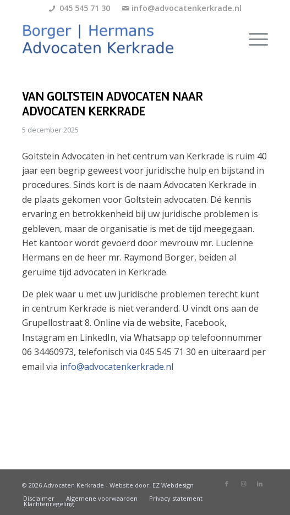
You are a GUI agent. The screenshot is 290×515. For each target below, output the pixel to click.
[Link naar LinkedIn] (259, 483)
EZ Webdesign (173, 485)
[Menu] (253, 39)
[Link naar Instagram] (243, 483)
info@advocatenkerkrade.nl (187, 8)
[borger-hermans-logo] (120, 39)
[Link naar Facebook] (226, 483)
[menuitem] (253, 39)
